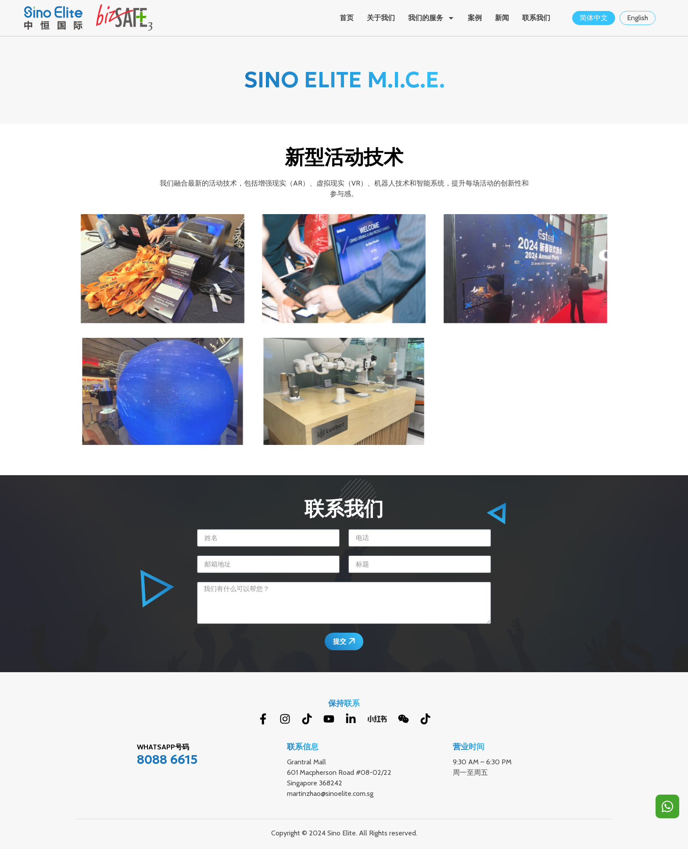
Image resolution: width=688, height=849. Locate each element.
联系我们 (536, 18)
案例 (475, 18)
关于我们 (381, 18)
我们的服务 (431, 18)
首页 (347, 18)
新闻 (502, 18)
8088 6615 (167, 759)
